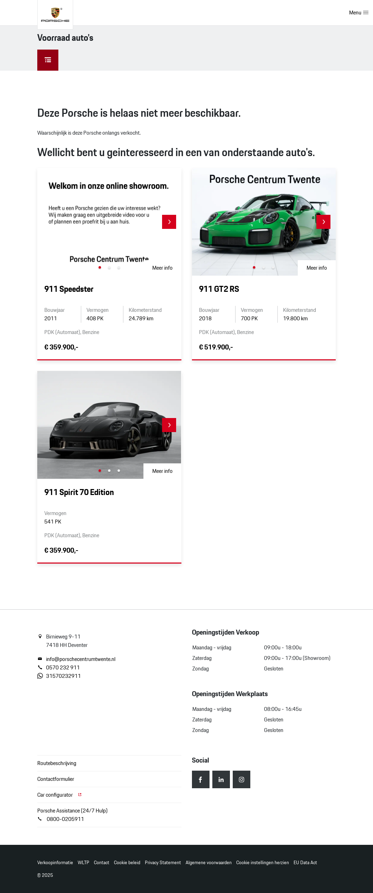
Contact (101, 862)
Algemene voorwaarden (209, 862)
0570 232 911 (58, 667)
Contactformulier (55, 779)
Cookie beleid (127, 862)
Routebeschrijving (56, 763)
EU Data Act (305, 862)
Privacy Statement (163, 862)
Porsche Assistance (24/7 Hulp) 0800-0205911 (72, 814)
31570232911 (59, 676)
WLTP (83, 862)
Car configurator (59, 794)
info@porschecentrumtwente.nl (76, 659)
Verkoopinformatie (55, 862)
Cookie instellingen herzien (262, 862)
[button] (169, 222)
